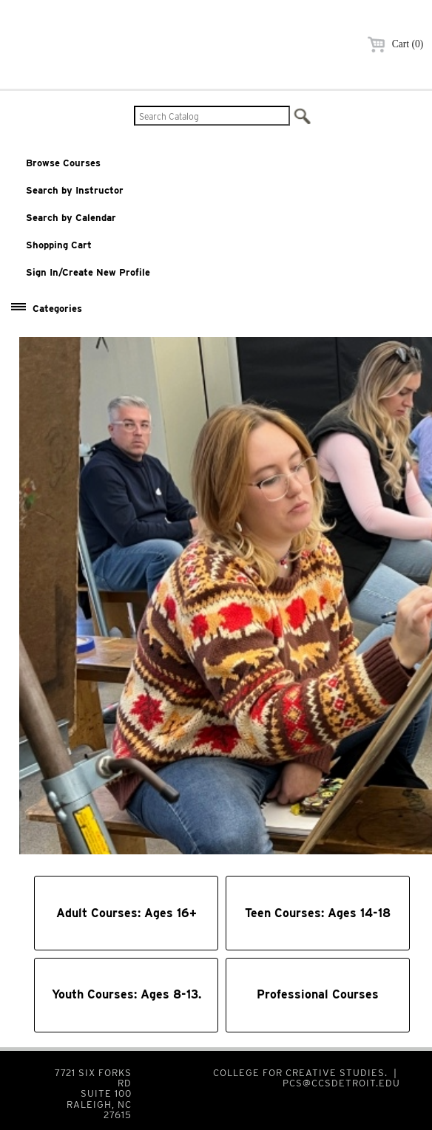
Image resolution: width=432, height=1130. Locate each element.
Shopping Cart (59, 245)
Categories (57, 308)
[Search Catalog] (212, 116)
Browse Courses (63, 163)
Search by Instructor (75, 190)
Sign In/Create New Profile (88, 272)
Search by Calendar (71, 217)
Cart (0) (393, 44)
